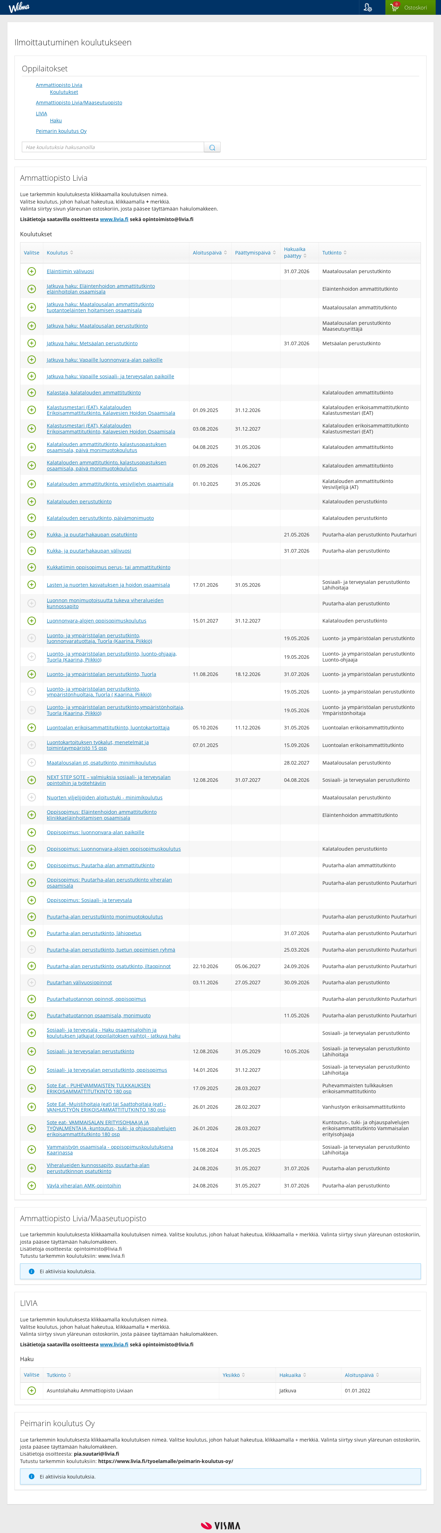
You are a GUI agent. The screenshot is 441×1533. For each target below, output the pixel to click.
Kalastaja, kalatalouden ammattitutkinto (94, 392)
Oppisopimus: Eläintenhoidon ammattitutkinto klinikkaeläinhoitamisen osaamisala (102, 815)
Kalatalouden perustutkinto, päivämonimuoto (100, 518)
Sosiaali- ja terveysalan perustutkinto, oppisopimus (107, 1070)
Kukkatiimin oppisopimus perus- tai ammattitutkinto (108, 567)
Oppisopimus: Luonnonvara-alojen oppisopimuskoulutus (114, 848)
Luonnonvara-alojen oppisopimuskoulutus (96, 620)
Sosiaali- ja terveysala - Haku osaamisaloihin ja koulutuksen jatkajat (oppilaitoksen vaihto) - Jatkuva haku (114, 1032)
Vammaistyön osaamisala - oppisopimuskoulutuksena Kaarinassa (110, 1150)
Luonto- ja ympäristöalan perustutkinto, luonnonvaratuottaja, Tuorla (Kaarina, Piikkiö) (99, 638)
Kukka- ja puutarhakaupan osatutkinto (92, 534)
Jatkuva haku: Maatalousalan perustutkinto (97, 325)
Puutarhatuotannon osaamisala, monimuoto (99, 1015)
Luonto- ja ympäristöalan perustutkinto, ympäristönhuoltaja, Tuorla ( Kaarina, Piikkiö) (99, 691)
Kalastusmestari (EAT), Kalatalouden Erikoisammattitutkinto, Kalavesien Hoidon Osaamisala (111, 410)
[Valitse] (31, 273)
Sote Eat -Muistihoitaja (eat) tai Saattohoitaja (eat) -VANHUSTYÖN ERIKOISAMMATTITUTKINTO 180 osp (106, 1107)
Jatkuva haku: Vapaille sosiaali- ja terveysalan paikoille (110, 376)
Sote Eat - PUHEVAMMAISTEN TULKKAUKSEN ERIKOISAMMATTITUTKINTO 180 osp (99, 1088)
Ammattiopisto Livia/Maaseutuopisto (79, 102)
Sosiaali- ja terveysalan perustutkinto (90, 1051)
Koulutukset (64, 92)
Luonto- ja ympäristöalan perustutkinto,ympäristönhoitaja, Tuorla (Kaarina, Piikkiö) (115, 710)
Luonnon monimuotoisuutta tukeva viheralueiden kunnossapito (105, 603)
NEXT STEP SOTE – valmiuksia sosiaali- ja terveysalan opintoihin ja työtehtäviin (109, 780)
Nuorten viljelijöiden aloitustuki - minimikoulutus (105, 797)
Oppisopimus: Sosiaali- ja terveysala (89, 900)
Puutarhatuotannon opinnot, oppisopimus (96, 999)
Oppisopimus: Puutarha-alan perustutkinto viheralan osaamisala (109, 882)
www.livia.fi (114, 219)
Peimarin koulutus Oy (61, 131)
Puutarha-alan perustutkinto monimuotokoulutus (105, 916)
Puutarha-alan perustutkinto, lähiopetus (94, 933)
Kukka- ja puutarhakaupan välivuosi (89, 550)
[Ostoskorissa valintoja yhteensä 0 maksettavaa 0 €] (410, 7)
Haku (56, 120)
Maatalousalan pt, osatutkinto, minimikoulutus (101, 762)
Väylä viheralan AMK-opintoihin (84, 1185)
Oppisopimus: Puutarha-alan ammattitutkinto (101, 865)
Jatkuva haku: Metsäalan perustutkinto (92, 343)
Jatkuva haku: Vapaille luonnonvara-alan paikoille (105, 359)
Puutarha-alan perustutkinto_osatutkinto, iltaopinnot (109, 966)
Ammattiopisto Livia (59, 85)
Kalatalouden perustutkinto (79, 501)
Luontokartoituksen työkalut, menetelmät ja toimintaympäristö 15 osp (98, 745)
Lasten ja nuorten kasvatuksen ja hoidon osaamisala (108, 584)
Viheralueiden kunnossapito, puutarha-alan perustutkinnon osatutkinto (98, 1168)
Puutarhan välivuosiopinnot (79, 982)
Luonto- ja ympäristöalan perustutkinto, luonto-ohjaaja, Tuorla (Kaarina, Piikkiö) (112, 656)
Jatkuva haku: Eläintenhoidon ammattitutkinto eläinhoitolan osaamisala (101, 289)
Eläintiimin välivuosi (70, 271)
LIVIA (41, 113)
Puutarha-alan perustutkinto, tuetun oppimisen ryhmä (111, 949)
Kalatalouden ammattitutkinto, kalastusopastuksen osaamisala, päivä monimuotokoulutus (106, 447)
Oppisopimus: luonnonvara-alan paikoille (95, 832)
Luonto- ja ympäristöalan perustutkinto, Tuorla (101, 674)
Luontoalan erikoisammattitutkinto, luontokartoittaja (108, 727)
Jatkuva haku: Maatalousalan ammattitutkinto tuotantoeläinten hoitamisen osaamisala (100, 307)
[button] (372, 7)
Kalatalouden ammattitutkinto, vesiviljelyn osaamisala (110, 484)
